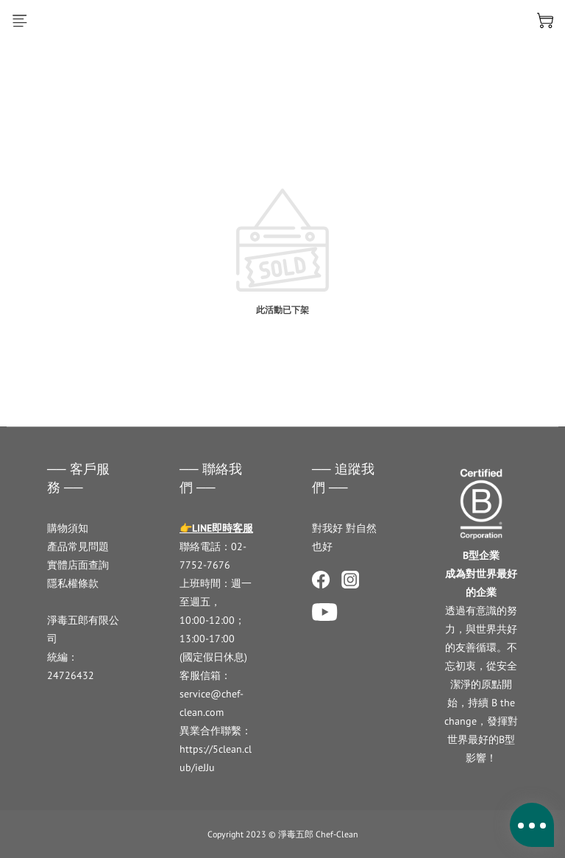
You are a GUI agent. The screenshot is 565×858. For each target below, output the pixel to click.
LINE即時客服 (222, 528)
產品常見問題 (78, 546)
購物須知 (67, 528)
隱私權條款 (73, 583)
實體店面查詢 (78, 565)
